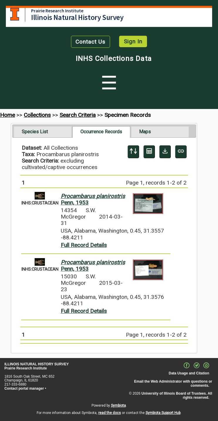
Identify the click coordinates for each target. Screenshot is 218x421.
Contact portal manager (24, 388)
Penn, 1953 (93, 199)
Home (7, 115)
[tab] (43, 131)
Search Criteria (78, 115)
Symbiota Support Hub (163, 413)
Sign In (133, 41)
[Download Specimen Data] (165, 151)
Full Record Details (84, 245)
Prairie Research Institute (57, 10)
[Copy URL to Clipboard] (181, 151)
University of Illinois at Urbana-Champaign (14, 14)
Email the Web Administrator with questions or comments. (173, 383)
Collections (37, 115)
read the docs (109, 413)
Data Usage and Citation (189, 373)
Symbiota (118, 405)
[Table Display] (149, 151)
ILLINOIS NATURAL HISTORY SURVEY (36, 364)
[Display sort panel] (133, 151)
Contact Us (90, 41)
